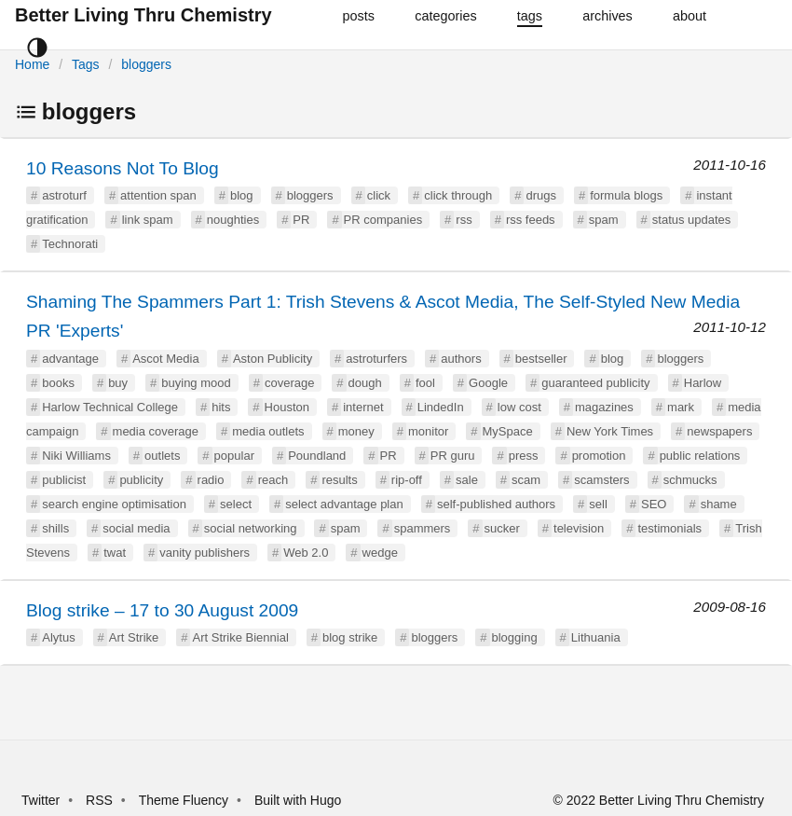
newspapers (719, 431)
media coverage (156, 431)
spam (604, 220)
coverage (289, 383)
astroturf (64, 195)
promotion (599, 456)
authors (461, 359)
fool (425, 383)
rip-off (406, 480)
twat (114, 553)
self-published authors (496, 504)
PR (301, 220)
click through (458, 195)
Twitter (40, 800)
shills (55, 528)
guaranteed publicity (595, 383)
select (236, 504)
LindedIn (440, 407)
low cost (519, 407)
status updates (691, 220)
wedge (380, 553)
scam (526, 480)
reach (273, 480)
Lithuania (596, 637)
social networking (250, 528)
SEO (653, 504)
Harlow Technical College (110, 407)
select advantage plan (344, 504)
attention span (158, 195)
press (524, 456)
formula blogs (626, 195)
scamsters (601, 480)
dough (365, 383)
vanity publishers (204, 553)
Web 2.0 (305, 553)
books (58, 383)
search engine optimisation (114, 504)
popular (234, 456)
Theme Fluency (185, 800)
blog (241, 195)
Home (32, 64)
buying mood (195, 383)
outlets (162, 456)
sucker (502, 528)
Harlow (702, 383)
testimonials (669, 528)
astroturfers (376, 359)
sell (598, 504)
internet (363, 407)
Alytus (58, 637)
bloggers (146, 64)
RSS (99, 800)
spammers (422, 528)
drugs (541, 195)
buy (118, 383)
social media (136, 528)
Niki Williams (76, 456)
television (578, 528)
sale (467, 480)
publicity (141, 480)
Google (488, 383)
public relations (700, 456)
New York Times (610, 431)
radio (211, 480)
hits (221, 407)
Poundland (317, 456)
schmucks (690, 480)
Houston (287, 407)
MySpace (508, 431)
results (339, 480)
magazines (604, 407)
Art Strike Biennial (240, 637)
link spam (147, 220)
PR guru (452, 456)
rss (463, 220)
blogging (515, 637)
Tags (86, 64)
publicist (64, 480)
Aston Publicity (272, 359)
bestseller (541, 359)
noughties (233, 220)
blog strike (349, 637)
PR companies (383, 220)
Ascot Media (165, 359)
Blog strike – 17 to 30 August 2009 (162, 610)
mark (680, 407)
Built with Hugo (297, 800)
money (356, 431)
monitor (428, 431)
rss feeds (530, 220)
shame (719, 504)
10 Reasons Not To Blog (122, 168)
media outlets (268, 431)
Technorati (70, 244)
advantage (70, 359)
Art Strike (133, 637)
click (378, 195)
